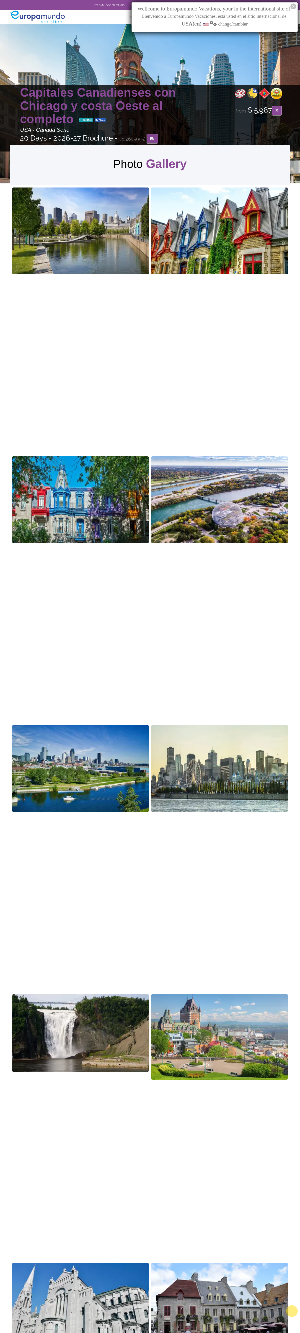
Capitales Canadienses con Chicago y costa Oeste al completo (98, 106)
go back (85, 120)
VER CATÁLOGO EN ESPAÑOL (110, 5)
